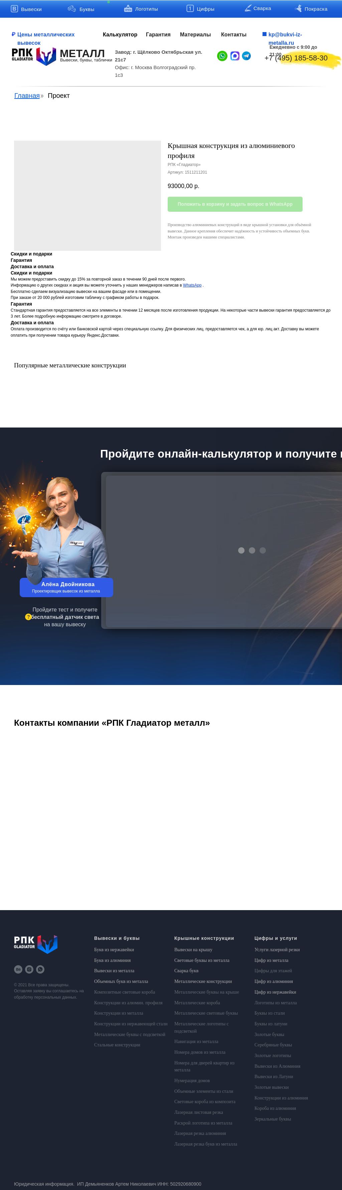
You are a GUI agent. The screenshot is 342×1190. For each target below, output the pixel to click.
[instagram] (29, 969)
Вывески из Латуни (273, 1076)
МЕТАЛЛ (82, 53)
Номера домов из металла (199, 1052)
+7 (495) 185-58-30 (296, 58)
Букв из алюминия (112, 960)
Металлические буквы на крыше (206, 992)
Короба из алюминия (275, 1108)
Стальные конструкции (117, 1044)
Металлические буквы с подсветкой (129, 1034)
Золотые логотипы (272, 1055)
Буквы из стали (269, 1013)
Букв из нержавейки (114, 949)
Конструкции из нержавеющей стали (131, 1023)
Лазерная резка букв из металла (205, 1144)
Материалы (195, 34)
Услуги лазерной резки (277, 949)
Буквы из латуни (270, 1023)
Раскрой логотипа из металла (203, 1123)
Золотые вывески (271, 1087)
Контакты (233, 34)
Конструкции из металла (118, 1013)
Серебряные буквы (273, 1044)
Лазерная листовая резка (198, 1112)
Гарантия (158, 34)
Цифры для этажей (273, 970)
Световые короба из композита (204, 1101)
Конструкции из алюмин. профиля (128, 1002)
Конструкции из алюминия (281, 1097)
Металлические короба (197, 1002)
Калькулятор (120, 34)
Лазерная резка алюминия (200, 1133)
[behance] (18, 969)
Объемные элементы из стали (203, 1091)
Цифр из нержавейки (275, 992)
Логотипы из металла (275, 1002)
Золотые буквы (269, 1034)
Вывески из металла (114, 970)
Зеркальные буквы (272, 1119)
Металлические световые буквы (206, 1013)
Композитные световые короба (124, 992)
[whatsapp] (40, 969)
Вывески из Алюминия (277, 1066)
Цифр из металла (271, 960)
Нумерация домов (192, 1080)
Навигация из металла (196, 1041)
